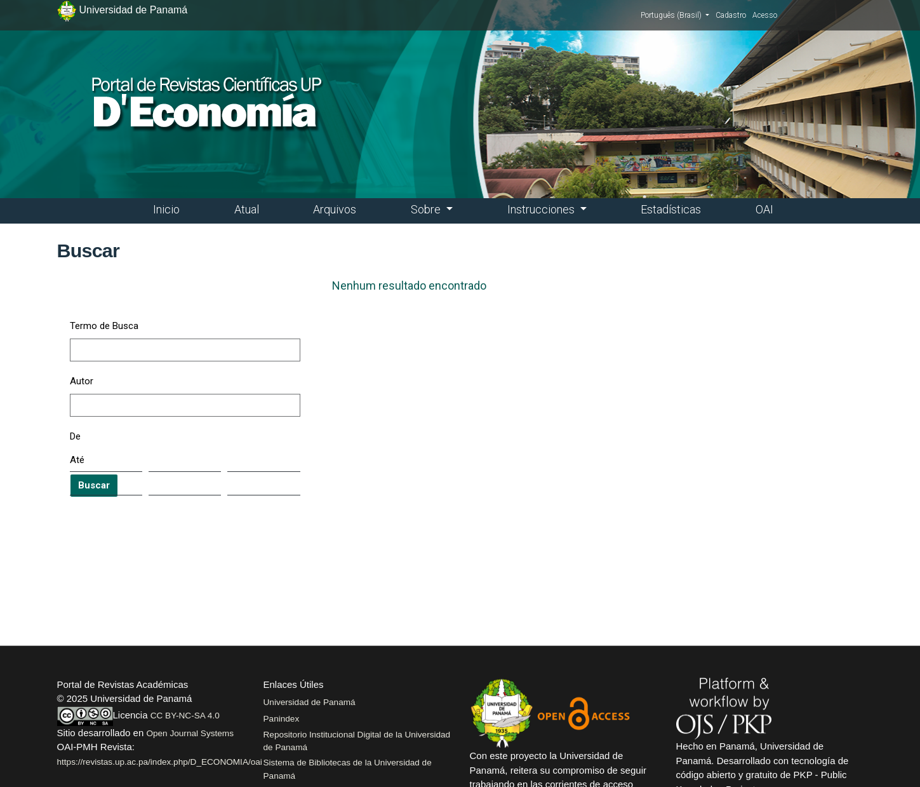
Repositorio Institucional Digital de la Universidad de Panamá (357, 741)
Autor (81, 381)
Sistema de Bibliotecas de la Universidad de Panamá (347, 769)
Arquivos (334, 209)
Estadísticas (671, 209)
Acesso (764, 15)
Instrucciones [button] (542, 209)
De (75, 436)
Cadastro (731, 15)
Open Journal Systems (190, 733)
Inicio (166, 209)
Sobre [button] (427, 209)
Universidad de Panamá (309, 702)
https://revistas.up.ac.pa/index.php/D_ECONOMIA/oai (159, 762)
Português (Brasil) (675, 15)
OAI (764, 209)
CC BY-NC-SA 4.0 (185, 715)
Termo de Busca (104, 326)
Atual (246, 209)
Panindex (281, 718)
